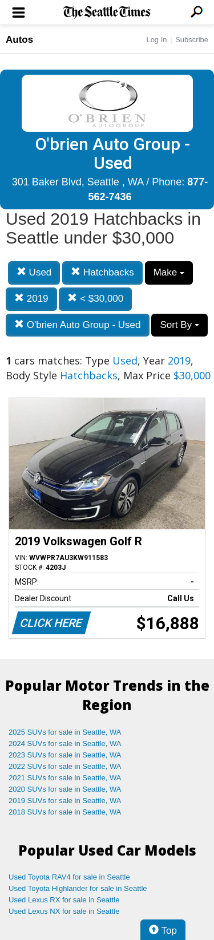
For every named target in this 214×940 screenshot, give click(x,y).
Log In (156, 39)
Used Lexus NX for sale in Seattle (64, 911)
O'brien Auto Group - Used (77, 324)
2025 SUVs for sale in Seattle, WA (65, 732)
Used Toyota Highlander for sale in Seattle (78, 888)
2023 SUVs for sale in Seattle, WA (65, 755)
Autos (19, 39)
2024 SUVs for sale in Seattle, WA (65, 743)
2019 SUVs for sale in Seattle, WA (65, 800)
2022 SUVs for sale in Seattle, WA (65, 766)
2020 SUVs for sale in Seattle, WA (65, 789)
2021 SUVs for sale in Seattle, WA (65, 777)
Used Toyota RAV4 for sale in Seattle (69, 877)
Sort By (179, 324)
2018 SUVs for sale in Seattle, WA (65, 812)
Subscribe (191, 39)
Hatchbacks (102, 272)
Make (169, 272)
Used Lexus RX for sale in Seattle (64, 900)
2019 (31, 298)
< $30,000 (95, 298)
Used (34, 272)
